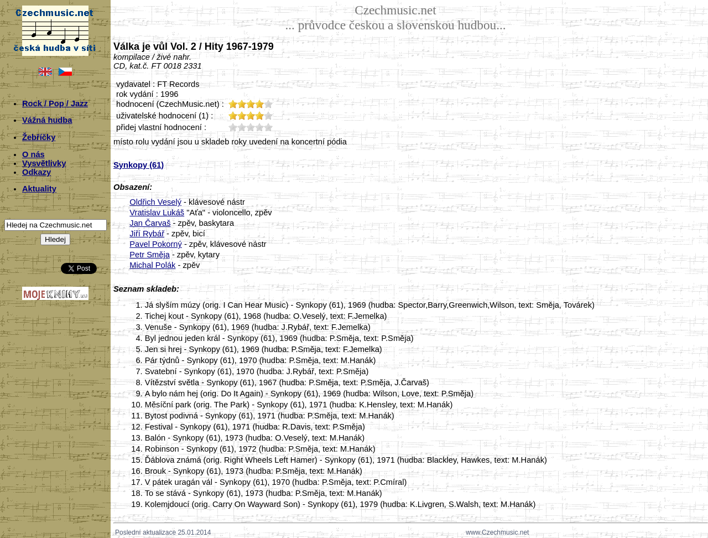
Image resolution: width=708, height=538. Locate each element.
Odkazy (36, 172)
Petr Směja (149, 254)
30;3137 (250, 127)
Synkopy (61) (138, 165)
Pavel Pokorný (155, 244)
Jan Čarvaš (149, 223)
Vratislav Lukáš (156, 212)
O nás (33, 154)
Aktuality (39, 188)
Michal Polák (152, 265)
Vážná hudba (47, 120)
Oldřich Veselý (155, 202)
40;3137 (259, 127)
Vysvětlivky (44, 163)
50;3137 (268, 127)
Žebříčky (38, 137)
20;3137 (241, 127)
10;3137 (232, 127)
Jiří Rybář (146, 233)
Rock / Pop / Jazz (55, 103)
